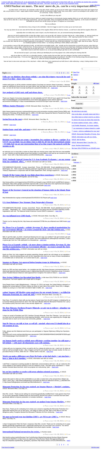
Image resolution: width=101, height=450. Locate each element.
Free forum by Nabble (8, 447)
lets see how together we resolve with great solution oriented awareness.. (31, 372)
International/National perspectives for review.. (21, 432)
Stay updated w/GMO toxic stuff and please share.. (23, 92)
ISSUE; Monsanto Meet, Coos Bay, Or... (84, 142)
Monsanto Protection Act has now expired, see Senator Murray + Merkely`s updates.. (36, 387)
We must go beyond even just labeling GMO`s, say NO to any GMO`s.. (31, 417)
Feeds (75, 79)
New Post (76, 72)
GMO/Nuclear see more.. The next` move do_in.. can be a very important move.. (53, 3)
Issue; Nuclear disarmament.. (81, 145)
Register (97, 5)
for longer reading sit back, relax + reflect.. (85, 122)
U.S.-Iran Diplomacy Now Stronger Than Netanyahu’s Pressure (28, 202)
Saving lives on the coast (12, 119)
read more (54, 88)
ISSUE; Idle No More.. (79, 139)
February (77, 162)
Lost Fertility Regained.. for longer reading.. (85, 125)
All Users (96, 83)
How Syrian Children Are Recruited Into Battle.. (22, 277)
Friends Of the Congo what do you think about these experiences (28, 175)
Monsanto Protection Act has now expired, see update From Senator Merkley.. (34, 402)
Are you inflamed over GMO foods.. (17, 216)
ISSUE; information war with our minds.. (84, 137)
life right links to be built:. (79, 111)
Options (75, 74)
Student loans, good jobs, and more (16, 129)
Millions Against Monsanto (13, 106)
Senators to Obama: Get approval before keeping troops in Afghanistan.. (31, 262)
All (72, 157)
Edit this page (95, 447)
